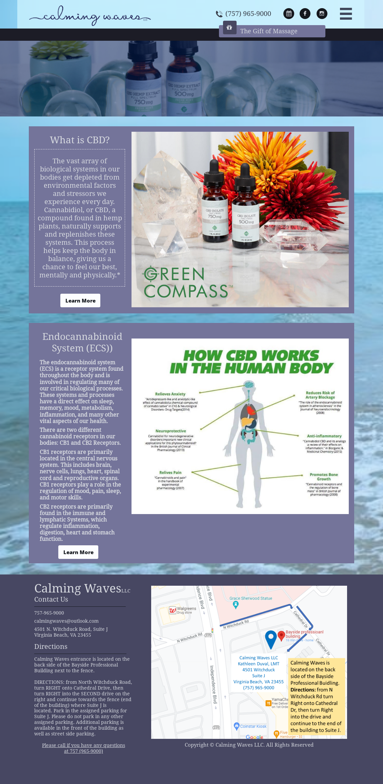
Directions (50, 646)
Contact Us (51, 599)
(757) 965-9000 (248, 14)
